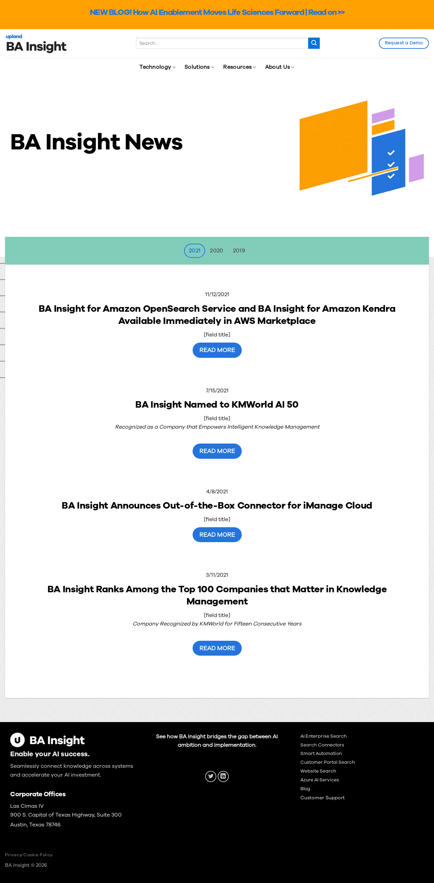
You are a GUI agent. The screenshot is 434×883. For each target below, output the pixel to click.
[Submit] (314, 43)
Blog (305, 788)
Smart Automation (321, 753)
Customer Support (322, 798)
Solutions (199, 67)
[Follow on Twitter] (210, 776)
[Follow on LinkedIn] (223, 776)
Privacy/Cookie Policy (29, 855)
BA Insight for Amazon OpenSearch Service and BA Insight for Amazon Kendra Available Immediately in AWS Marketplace (217, 315)
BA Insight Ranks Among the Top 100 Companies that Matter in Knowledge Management (217, 595)
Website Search (318, 771)
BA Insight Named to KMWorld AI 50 (216, 404)
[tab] (194, 251)
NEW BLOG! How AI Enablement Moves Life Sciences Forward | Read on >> (217, 12)
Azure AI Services (319, 780)
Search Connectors (322, 745)
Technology (157, 67)
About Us (280, 67)
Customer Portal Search (327, 762)
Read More (217, 350)
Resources (239, 67)
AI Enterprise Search (323, 736)
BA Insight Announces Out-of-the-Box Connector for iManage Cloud (217, 505)
